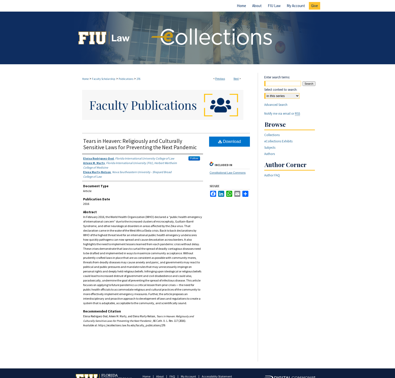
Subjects (269, 147)
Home (85, 79)
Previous (220, 78)
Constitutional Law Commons (228, 172)
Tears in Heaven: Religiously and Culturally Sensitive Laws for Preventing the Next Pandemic (140, 144)
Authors (269, 154)
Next (236, 78)
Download (229, 141)
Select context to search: (280, 89)
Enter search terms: (277, 77)
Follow (194, 158)
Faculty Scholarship (103, 79)
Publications (126, 79)
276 (138, 79)
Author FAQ (272, 175)
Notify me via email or (282, 113)
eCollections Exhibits (278, 141)
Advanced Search (275, 105)
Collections (272, 135)
